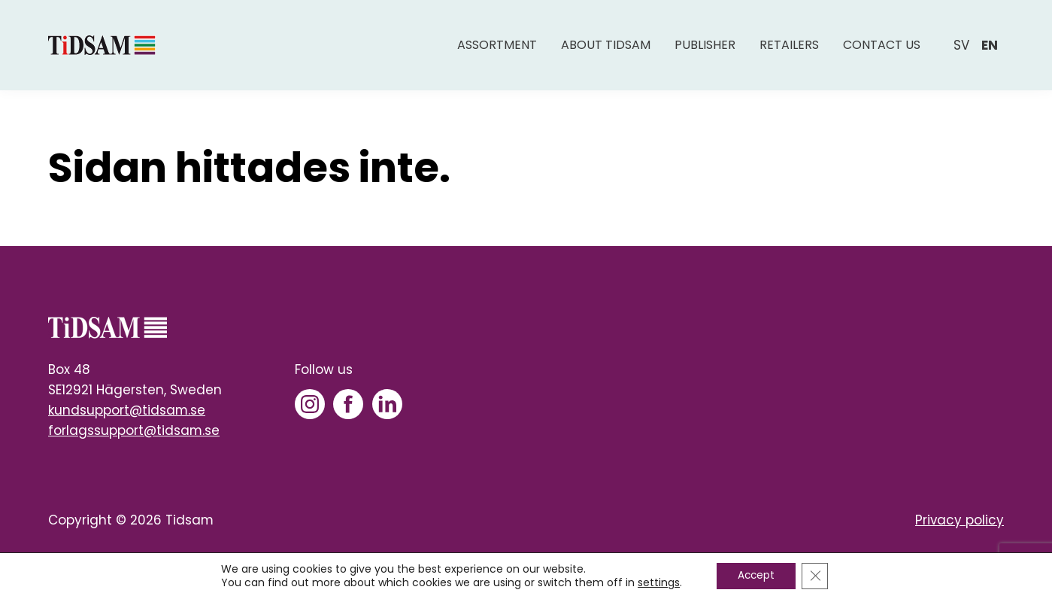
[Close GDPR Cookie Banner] (816, 575)
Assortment (497, 50)
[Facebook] (348, 404)
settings (656, 582)
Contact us (881, 50)
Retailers (789, 50)
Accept (755, 575)
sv (961, 50)
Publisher (705, 50)
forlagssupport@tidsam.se (134, 430)
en (989, 50)
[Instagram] (310, 404)
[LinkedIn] (387, 404)
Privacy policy (959, 520)
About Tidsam (605, 50)
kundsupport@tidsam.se (126, 410)
